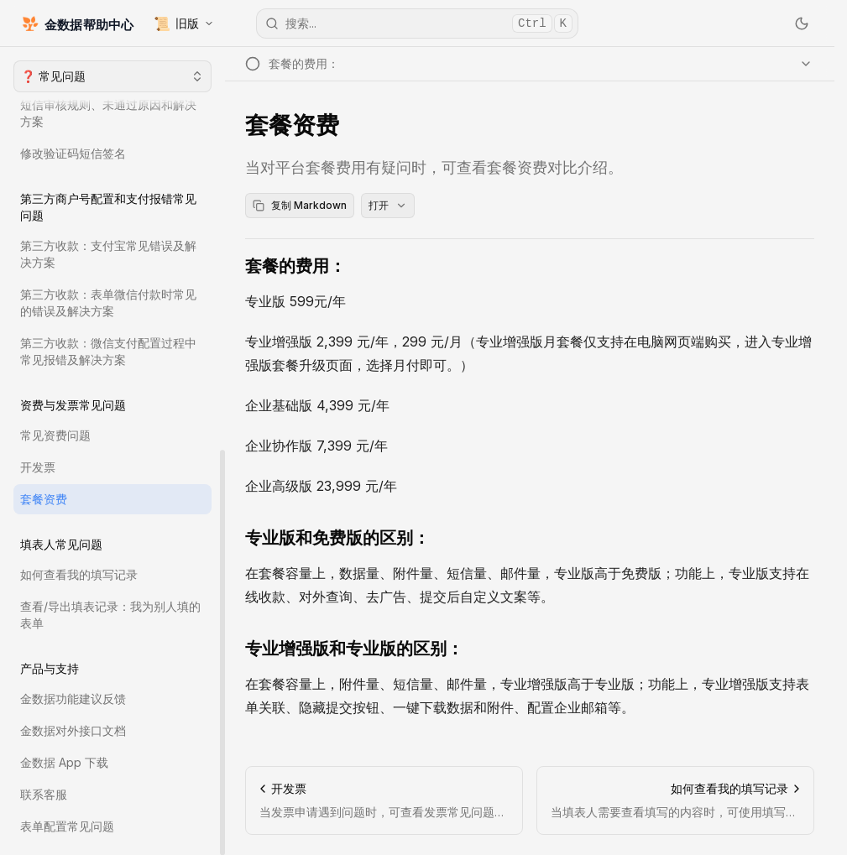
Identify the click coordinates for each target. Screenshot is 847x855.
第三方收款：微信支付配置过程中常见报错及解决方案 (108, 351)
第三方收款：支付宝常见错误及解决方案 (108, 253)
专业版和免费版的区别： (337, 538)
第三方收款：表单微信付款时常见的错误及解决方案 (108, 302)
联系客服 (43, 794)
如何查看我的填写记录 (79, 574)
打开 (388, 205)
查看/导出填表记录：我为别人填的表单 (110, 614)
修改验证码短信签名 (73, 153)
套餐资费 (43, 499)
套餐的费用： (295, 266)
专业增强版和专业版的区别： (354, 649)
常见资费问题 (55, 435)
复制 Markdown (300, 205)
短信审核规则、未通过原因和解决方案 (108, 112)
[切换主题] (801, 23)
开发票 (37, 467)
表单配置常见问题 (67, 826)
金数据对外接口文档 (73, 730)
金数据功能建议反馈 (73, 698)
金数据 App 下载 (64, 762)
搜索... (419, 23)
